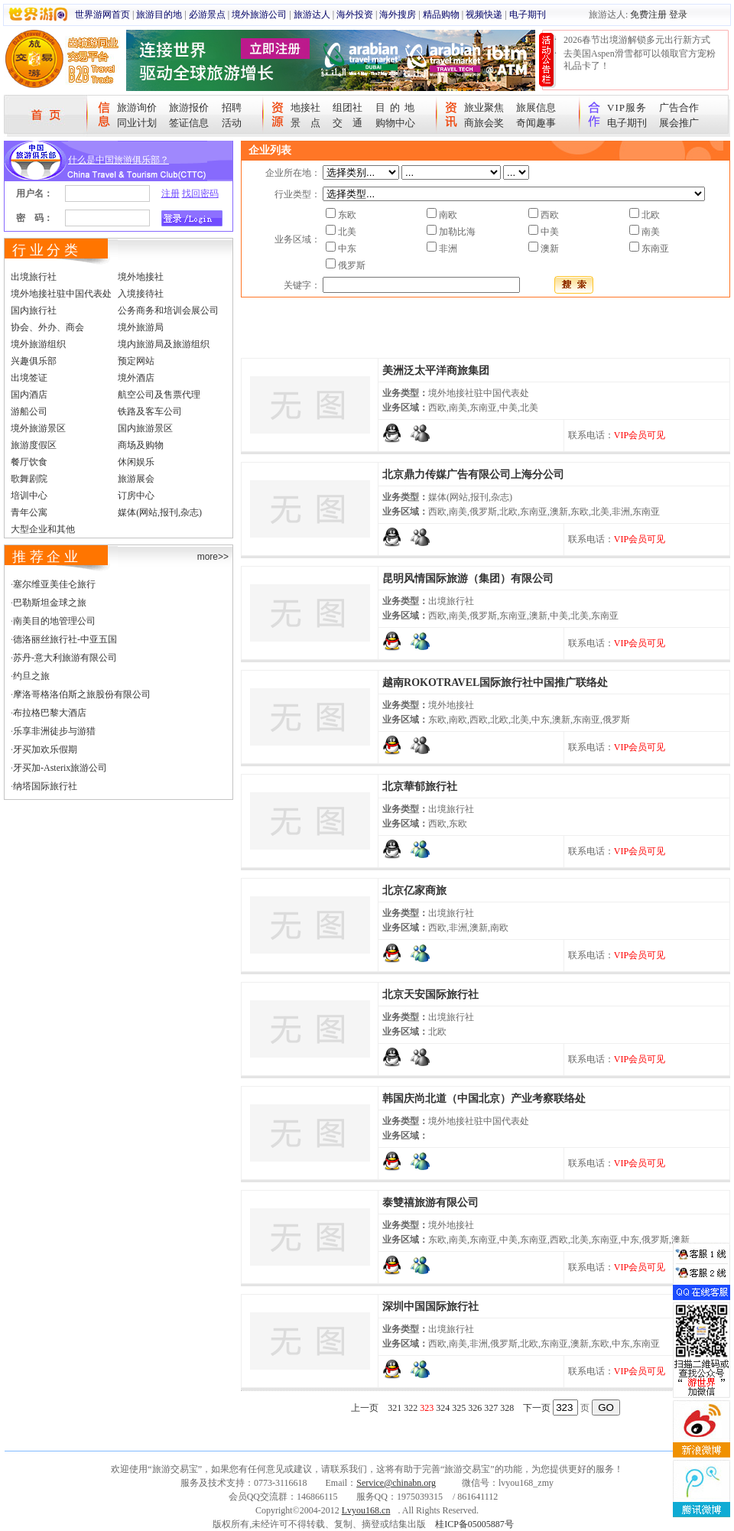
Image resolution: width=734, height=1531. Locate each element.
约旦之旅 (31, 676)
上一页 (364, 1408)
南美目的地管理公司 (54, 621)
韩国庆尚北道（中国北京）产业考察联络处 (484, 1098)
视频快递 (484, 14)
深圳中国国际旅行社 (430, 1306)
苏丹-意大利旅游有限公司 (65, 657)
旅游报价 (189, 107)
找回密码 (200, 193)
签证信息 (189, 122)
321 (394, 1408)
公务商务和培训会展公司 (168, 310)
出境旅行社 (34, 276)
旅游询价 (137, 107)
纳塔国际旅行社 (45, 786)
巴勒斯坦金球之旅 (49, 602)
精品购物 (441, 14)
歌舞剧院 (29, 478)
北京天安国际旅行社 (430, 994)
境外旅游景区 (38, 428)
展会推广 (679, 122)
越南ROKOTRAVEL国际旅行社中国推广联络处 (495, 682)
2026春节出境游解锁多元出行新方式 (636, 39)
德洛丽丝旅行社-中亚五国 (65, 639)
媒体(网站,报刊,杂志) (160, 512)
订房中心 (136, 495)
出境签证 (29, 377)
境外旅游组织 (38, 344)
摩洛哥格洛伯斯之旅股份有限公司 (82, 694)
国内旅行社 (34, 310)
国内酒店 (29, 394)
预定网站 (136, 361)
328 (507, 1408)
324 (443, 1408)
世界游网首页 (102, 14)
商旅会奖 (484, 122)
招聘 (232, 107)
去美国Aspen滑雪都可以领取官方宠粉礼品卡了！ (639, 59)
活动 (232, 122)
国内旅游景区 (145, 428)
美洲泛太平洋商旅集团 (435, 370)
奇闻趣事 (536, 122)
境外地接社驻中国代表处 (61, 293)
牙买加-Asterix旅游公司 (60, 767)
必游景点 (207, 14)
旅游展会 (136, 478)
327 (491, 1408)
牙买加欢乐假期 (45, 749)
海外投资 (354, 14)
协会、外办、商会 (47, 327)
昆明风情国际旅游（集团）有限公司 (468, 578)
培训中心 (29, 495)
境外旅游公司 (259, 14)
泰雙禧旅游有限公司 (430, 1202)
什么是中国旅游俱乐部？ (118, 159)
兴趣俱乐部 (34, 361)
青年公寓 (29, 512)
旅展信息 (536, 107)
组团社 (347, 107)
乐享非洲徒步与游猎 (54, 731)
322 (410, 1408)
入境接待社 (141, 293)
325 (459, 1408)
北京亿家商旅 (414, 890)
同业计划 (137, 122)
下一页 (536, 1408)
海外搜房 (397, 14)
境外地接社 (141, 276)
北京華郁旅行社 (419, 786)
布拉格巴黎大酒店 (49, 712)
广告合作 (679, 107)
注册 (170, 193)
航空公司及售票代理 (159, 394)
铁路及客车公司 (150, 411)
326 (475, 1408)
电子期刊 (527, 14)
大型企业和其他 (43, 529)
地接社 (305, 107)
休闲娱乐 (136, 462)
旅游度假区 (34, 445)
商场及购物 (141, 445)
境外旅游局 (141, 327)
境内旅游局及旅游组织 (163, 344)
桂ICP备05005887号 (474, 1524)
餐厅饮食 (29, 462)
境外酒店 (136, 377)
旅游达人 (312, 14)
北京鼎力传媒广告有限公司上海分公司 (473, 474)
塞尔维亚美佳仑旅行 (54, 584)
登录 (678, 14)
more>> (213, 556)
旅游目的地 (159, 14)
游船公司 (29, 411)
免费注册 (648, 14)
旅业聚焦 (484, 107)
